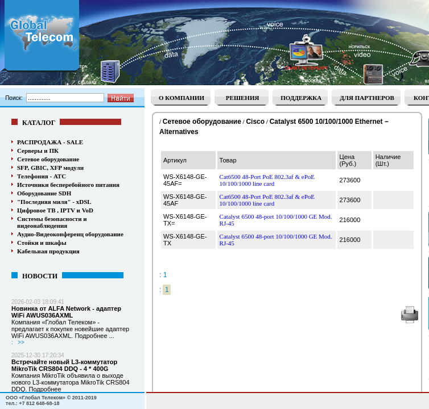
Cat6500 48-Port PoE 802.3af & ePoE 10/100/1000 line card (267, 180)
